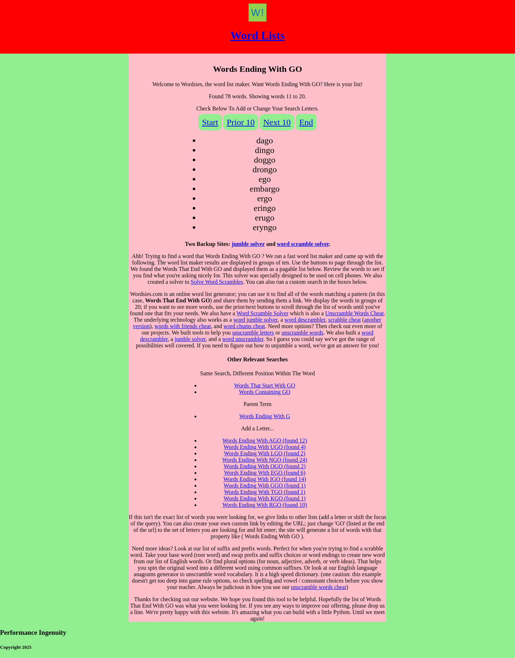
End (306, 122)
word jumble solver (255, 320)
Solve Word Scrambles (217, 282)
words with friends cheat (182, 326)
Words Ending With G (264, 416)
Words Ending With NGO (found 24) (264, 460)
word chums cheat (244, 326)
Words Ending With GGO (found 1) (264, 486)
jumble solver (248, 244)
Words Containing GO (264, 392)
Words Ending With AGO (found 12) (264, 440)
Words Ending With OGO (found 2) (264, 466)
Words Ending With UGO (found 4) (264, 447)
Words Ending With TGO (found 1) (264, 492)
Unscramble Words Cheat (354, 313)
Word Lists (257, 35)
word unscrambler (242, 339)
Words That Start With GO (264, 385)
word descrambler (304, 320)
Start (210, 122)
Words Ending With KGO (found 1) (264, 498)
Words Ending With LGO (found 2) (264, 453)
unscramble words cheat (319, 587)
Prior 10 (241, 122)
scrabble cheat (344, 320)
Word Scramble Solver (262, 313)
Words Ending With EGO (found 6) (264, 473)
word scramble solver (303, 244)
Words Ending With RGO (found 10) (264, 505)
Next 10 (277, 122)
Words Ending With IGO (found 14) (264, 479)
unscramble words (302, 333)
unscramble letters (253, 333)
